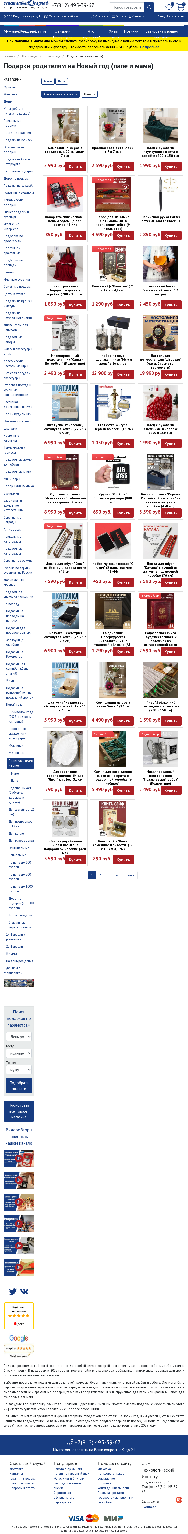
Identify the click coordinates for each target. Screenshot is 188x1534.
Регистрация (175, 16)
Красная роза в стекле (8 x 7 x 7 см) (112, 150)
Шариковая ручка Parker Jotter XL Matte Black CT (160, 219)
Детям (40, 31)
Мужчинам (16, 745)
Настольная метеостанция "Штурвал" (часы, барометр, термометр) (160, 361)
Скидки (9, 272)
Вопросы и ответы (23, 1488)
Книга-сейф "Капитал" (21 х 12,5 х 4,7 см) (113, 288)
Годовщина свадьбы (19, 193)
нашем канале (18, 1143)
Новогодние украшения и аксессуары (18, 733)
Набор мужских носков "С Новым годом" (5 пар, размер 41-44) (65, 221)
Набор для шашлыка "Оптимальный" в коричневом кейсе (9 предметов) (113, 223)
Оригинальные (19, 848)
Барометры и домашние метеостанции (14, 505)
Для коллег (17, 833)
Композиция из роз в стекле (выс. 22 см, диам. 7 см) (65, 152)
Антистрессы (13, 529)
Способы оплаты (22, 1483)
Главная (9, 56)
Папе (14, 781)
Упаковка (104, 1469)
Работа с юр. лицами (68, 1469)
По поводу (30, 56)
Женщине (27, 31)
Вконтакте (149, 1507)
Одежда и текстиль (17, 421)
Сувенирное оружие (18, 560)
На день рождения (17, 133)
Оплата (121, 16)
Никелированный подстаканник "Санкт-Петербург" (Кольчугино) (65, 359)
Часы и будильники (17, 414)
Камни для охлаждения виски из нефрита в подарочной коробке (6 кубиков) (113, 777)
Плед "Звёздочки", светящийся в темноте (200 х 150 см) (160, 706)
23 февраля (14, 946)
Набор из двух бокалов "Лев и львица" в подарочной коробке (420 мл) (65, 847)
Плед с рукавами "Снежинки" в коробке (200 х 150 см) (160, 429)
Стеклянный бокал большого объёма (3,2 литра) (160, 290)
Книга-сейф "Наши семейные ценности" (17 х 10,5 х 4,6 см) (113, 845)
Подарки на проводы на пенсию (15, 616)
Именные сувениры (17, 279)
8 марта (11, 954)
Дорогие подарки (17, 178)
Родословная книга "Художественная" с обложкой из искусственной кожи (160, 639)
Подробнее (149, 46)
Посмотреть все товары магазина (18, 1111)
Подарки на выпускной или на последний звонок (19, 693)
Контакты (138, 16)
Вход (161, 16)
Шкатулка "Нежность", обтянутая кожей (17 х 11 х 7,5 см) (65, 706)
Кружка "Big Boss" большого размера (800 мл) (113, 498)
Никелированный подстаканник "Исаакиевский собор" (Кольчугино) (160, 777)
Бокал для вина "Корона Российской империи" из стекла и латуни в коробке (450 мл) (160, 500)
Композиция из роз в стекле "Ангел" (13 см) (113, 704)
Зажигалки (11, 493)
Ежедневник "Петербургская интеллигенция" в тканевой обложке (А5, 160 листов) (112, 641)
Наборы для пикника (19, 486)
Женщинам (16, 753)
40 (117, 875)
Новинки (131, 31)
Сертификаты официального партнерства (64, 1497)
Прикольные (17, 855)
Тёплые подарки (21, 915)
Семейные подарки (18, 287)
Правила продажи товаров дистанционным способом (115, 1497)
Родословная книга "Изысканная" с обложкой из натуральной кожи (65, 498)
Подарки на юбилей (18, 140)
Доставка (101, 16)
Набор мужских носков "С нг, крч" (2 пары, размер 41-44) (113, 567)
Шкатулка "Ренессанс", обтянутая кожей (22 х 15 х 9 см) (65, 429)
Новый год (52, 56)
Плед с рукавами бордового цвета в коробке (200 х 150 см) (65, 290)
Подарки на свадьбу (18, 186)
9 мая (10, 681)
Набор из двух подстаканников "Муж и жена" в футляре (113, 359)
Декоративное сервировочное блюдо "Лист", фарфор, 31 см (65, 775)
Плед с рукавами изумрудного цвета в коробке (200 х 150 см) (160, 152)
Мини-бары (12, 479)
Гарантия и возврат (23, 1478)
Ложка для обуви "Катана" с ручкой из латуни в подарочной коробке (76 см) (160, 569)
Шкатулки (10, 428)
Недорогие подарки (18, 171)
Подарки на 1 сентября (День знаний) (17, 669)
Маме (15, 773)
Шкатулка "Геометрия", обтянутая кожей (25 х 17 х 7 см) (65, 637)
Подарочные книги (17, 472)
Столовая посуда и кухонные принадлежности (17, 390)
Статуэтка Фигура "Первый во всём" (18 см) (113, 427)
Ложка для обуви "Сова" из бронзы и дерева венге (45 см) (65, 567)
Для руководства (21, 841)
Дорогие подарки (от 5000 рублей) (21, 903)
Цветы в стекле (14, 294)
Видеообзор (102, 180)
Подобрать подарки (19, 1085)
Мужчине (11, 31)
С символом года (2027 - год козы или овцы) (21, 717)
